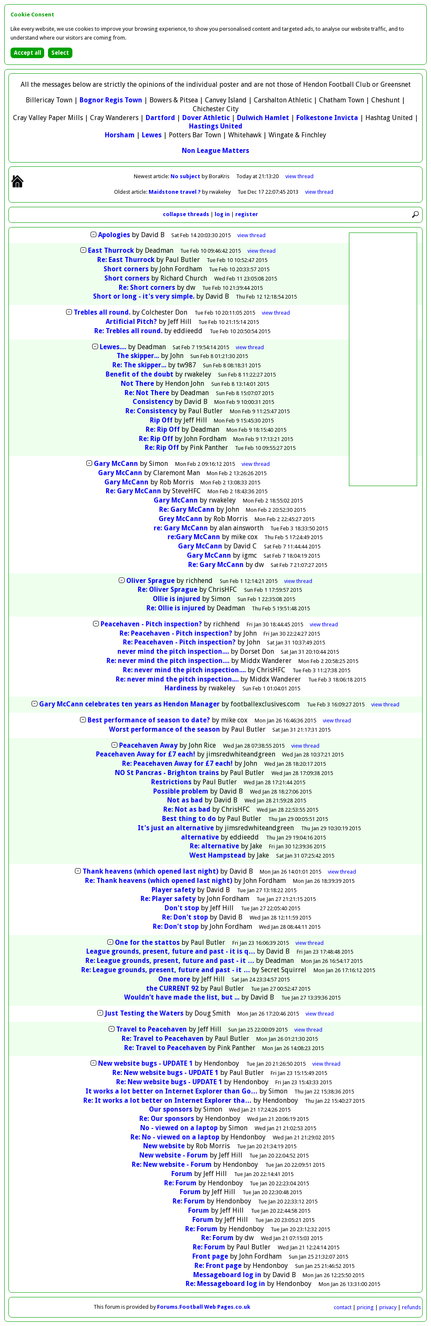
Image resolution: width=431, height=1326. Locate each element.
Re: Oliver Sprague (167, 589)
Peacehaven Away (148, 745)
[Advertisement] (383, 359)
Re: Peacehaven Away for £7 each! (177, 763)
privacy (387, 1307)
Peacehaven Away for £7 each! (145, 754)
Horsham (120, 135)
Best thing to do (189, 819)
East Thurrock (111, 250)
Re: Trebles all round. (128, 331)
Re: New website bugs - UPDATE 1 (165, 1073)
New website (164, 1146)
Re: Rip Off (163, 429)
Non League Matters (215, 151)
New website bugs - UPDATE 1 (145, 1063)
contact (342, 1307)
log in (222, 214)
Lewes (152, 135)
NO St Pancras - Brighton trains (167, 773)
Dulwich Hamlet (263, 118)
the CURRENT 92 (172, 988)
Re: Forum (180, 1183)
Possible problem (180, 791)
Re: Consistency (151, 411)
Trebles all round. (102, 312)
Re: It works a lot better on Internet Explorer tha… (167, 1100)
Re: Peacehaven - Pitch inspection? (176, 633)
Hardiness (181, 688)
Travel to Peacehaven (151, 1029)
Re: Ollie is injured (176, 608)
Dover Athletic (206, 118)
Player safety (173, 890)
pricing (365, 1307)
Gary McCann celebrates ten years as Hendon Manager (129, 704)
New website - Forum (173, 1155)
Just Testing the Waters (144, 1013)
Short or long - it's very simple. (143, 296)
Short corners (126, 269)
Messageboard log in (227, 1275)
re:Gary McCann (194, 537)
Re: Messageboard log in (225, 1284)
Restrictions (171, 782)
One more (174, 979)
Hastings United (215, 126)
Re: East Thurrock (125, 260)
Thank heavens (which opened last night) (150, 871)
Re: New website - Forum (172, 1164)
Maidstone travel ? (175, 192)
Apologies (114, 235)
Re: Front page (218, 1266)
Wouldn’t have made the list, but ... (181, 997)
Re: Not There (147, 393)
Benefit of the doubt (139, 374)
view (299, 176)
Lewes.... (113, 347)
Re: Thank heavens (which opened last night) (158, 881)
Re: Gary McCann (133, 491)
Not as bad (185, 800)
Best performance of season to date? (149, 720)
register (246, 214)
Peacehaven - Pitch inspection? (151, 624)
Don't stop (182, 908)
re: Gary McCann (181, 528)
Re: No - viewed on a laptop (174, 1137)
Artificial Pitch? (131, 322)
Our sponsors (170, 1109)
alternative (200, 837)
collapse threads (186, 214)
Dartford (160, 118)
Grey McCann (180, 519)
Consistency (153, 402)
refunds (411, 1307)
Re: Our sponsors (166, 1119)
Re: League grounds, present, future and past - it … (169, 961)
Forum (181, 1174)
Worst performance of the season (164, 729)
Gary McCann (116, 464)
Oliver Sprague (150, 581)
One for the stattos (147, 942)
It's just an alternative (176, 828)
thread (251, 235)
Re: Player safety (168, 899)
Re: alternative (214, 846)
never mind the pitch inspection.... (173, 651)
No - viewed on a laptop (179, 1128)
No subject (186, 176)
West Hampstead (217, 855)
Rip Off (161, 420)
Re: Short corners (147, 287)
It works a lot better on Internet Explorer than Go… (171, 1091)
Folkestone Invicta (327, 118)
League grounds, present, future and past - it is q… (170, 951)
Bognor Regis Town (111, 100)
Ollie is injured (177, 599)
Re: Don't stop (185, 917)
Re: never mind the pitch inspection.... (167, 661)
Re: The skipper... (139, 365)
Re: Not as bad (186, 809)
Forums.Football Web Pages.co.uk (203, 1307)
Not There (137, 384)
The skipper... (138, 356)
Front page (210, 1256)
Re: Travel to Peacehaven (163, 1039)
